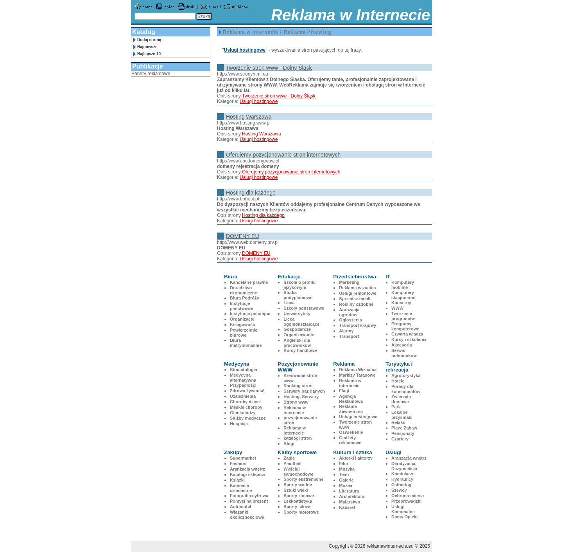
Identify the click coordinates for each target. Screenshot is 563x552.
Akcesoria (401, 345)
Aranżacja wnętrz (247, 469)
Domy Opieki (404, 516)
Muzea (345, 485)
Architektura (351, 496)
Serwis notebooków (404, 353)
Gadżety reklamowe (350, 440)
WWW (397, 308)
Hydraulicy (402, 479)
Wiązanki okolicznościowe (247, 515)
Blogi (288, 443)
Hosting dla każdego (251, 192)
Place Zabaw (404, 428)
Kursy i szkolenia (409, 339)
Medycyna (236, 364)
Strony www (295, 402)
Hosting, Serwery (301, 396)
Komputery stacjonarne (403, 295)
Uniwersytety (296, 313)
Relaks (398, 422)
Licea (288, 302)
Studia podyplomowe (297, 295)
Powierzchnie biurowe (243, 332)
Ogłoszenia (350, 319)
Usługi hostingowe (245, 50)
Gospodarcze (297, 329)
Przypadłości (243, 385)
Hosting (321, 32)
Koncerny (401, 302)
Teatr (344, 474)
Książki (237, 480)
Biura (230, 277)
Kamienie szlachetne (241, 488)
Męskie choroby (246, 407)
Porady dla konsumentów (405, 389)
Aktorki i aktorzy (356, 458)
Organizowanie (298, 334)
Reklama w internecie (294, 410)
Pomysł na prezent (249, 501)
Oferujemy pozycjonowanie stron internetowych (283, 155)
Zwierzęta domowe (401, 399)
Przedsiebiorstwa (354, 277)
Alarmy (346, 330)
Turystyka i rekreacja (398, 367)
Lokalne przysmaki (401, 415)
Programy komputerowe (405, 326)
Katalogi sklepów (247, 474)
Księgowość (242, 324)
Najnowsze (147, 47)
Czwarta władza (407, 334)
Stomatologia (243, 369)
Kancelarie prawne (249, 282)
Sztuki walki (295, 490)
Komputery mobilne (402, 285)
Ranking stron (297, 385)
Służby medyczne (248, 418)
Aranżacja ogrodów (349, 312)
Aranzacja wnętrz (409, 458)
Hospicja (239, 423)
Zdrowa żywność (247, 390)
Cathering (401, 484)
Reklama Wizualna (358, 369)
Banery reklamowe (150, 73)
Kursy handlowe (300, 350)
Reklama (295, 32)
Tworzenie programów (403, 316)
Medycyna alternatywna (243, 377)
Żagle (289, 458)
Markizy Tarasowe (357, 375)
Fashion (238, 463)
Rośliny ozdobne (356, 304)
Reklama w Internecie (250, 32)
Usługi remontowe (357, 293)
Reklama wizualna (357, 287)
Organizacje (242, 319)
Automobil (240, 506)
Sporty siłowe (297, 506)
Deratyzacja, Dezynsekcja (404, 466)
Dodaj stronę (149, 40)
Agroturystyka (406, 375)
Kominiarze (402, 473)
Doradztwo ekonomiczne (243, 290)
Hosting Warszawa (248, 117)
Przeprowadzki (406, 501)
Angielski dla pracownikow (297, 343)
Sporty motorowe (301, 512)
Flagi (344, 390)
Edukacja (289, 277)
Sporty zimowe (298, 495)
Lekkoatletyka (297, 501)
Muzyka (347, 469)
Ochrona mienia (407, 495)
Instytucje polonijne (250, 313)
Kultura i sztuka (352, 452)
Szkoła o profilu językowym (299, 285)
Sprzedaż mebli (354, 298)
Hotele (398, 381)
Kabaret (347, 507)
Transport (349, 336)
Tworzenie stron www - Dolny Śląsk (269, 68)
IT (387, 277)
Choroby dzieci (245, 401)
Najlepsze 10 (149, 54)
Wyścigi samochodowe (298, 471)
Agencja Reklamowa (351, 399)
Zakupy (233, 452)
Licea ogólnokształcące (301, 322)
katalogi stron (297, 438)
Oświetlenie (351, 432)
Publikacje (147, 66)
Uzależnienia (243, 396)
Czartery (400, 439)
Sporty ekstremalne (303, 479)
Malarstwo (349, 502)
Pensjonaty (402, 433)
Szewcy (399, 490)
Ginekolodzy (242, 412)
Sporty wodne (297, 484)
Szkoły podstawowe (303, 308)
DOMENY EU (242, 236)
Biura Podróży (244, 298)
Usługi (393, 452)
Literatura (349, 491)
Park (396, 406)
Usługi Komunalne (403, 509)
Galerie (346, 480)
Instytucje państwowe (241, 306)
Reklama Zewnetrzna (351, 409)
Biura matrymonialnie (246, 343)
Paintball (292, 463)
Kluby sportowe (297, 452)
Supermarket (243, 458)
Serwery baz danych (304, 391)
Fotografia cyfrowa (249, 495)
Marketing (349, 282)
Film (343, 463)
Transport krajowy (357, 325)
